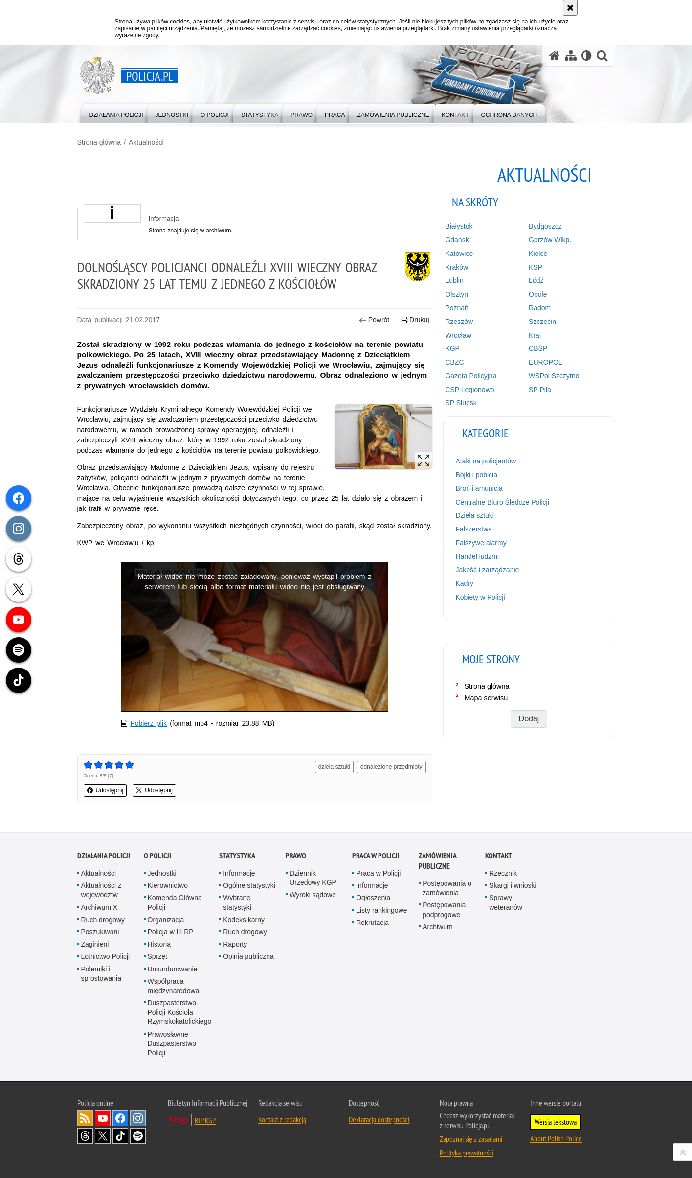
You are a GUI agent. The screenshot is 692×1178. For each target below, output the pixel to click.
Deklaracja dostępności (379, 1119)
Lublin (454, 280)
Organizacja (166, 920)
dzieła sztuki (334, 766)
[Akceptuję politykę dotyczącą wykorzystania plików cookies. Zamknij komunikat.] (570, 8)
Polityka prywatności (466, 1152)
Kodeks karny (244, 920)
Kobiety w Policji (480, 597)
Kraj (535, 335)
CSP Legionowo (469, 389)
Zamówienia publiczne (437, 861)
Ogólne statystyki (249, 885)
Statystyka (237, 856)
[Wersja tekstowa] (586, 55)
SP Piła (540, 389)
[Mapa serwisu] (571, 55)
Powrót (374, 320)
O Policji (157, 856)
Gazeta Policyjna (470, 376)
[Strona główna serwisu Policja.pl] (554, 55)
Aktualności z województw (101, 890)
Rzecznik (503, 873)
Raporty (235, 944)
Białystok (458, 226)
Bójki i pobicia (476, 475)
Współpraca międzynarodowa (174, 985)
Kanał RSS (85, 1118)
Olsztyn (456, 294)
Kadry (464, 583)
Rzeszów (459, 321)
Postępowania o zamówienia (447, 888)
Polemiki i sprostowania (101, 973)
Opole (538, 294)
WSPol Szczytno (554, 376)
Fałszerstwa (473, 529)
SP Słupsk (460, 403)
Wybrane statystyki (237, 902)
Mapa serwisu (486, 698)
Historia (159, 944)
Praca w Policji (376, 856)
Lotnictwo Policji (105, 956)
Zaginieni (95, 944)
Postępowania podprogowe (444, 909)
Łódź (536, 280)
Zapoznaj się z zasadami (471, 1139)
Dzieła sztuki (474, 515)
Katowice (459, 253)
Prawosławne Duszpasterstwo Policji (172, 1043)
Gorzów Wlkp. (550, 240)
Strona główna (99, 142)
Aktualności (146, 142)
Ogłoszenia (373, 897)
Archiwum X (99, 907)
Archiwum (437, 927)
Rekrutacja (372, 922)
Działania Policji (103, 856)
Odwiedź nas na (103, 1118)
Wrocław (458, 335)
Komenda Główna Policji (175, 902)
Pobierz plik (148, 723)
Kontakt (498, 856)
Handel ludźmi (477, 556)
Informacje (239, 873)
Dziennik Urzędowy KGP (313, 877)
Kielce (538, 253)
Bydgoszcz (545, 226)
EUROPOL (545, 362)
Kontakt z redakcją (282, 1119)
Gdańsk (457, 240)
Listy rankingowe (381, 910)
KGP (452, 348)
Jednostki (162, 873)
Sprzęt (157, 956)
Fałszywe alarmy (480, 543)
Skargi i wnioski (512, 885)
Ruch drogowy (103, 920)
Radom (540, 308)
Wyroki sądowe (313, 895)
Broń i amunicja (479, 488)
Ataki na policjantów (485, 461)
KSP (535, 267)
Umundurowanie (173, 969)
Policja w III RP (171, 932)
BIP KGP (205, 1120)
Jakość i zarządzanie (487, 570)
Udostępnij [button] (105, 790)
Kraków (456, 267)
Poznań (456, 308)
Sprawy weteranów (505, 902)
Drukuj (415, 320)
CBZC (454, 362)
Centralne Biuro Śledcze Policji (502, 502)
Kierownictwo (168, 885)
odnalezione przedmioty (391, 766)
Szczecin (542, 321)
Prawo (296, 856)
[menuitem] (116, 112)
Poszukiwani (100, 932)
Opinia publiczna (248, 956)
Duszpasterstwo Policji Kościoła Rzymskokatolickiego (180, 1012)
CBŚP (538, 348)
